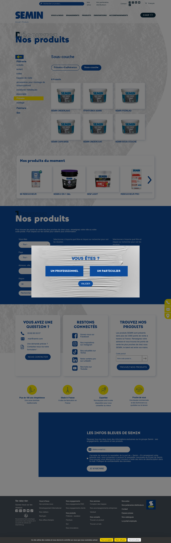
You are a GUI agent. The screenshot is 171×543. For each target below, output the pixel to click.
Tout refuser (120, 540)
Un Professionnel (64, 271)
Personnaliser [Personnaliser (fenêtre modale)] (134, 540)
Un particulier (108, 271)
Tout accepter (106, 540)
